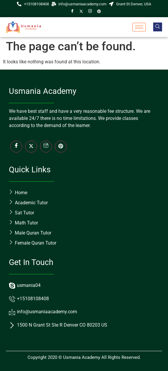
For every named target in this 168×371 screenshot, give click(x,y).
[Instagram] (90, 11)
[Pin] (99, 11)
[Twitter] (81, 11)
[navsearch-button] (157, 27)
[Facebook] (72, 11)
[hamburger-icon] (139, 27)
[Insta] (46, 146)
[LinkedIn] (61, 146)
